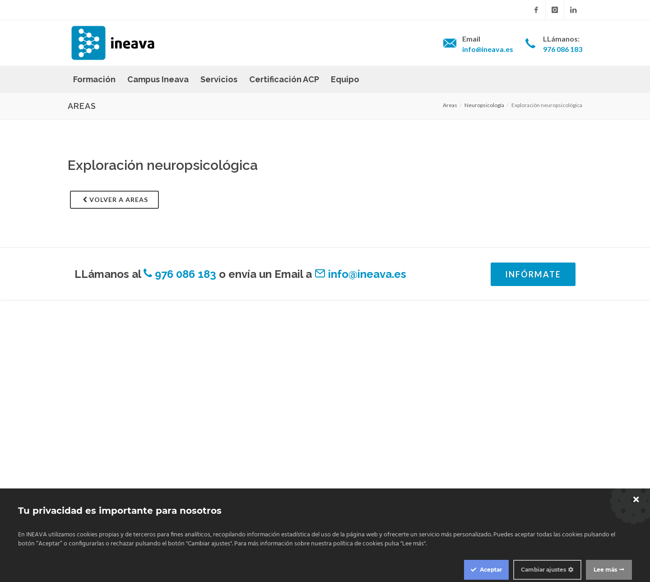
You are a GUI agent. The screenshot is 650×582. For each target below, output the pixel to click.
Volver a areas (115, 199)
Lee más (605, 569)
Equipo (345, 79)
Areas (450, 105)
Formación (94, 79)
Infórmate (533, 274)
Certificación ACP (284, 79)
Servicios (218, 79)
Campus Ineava (158, 79)
